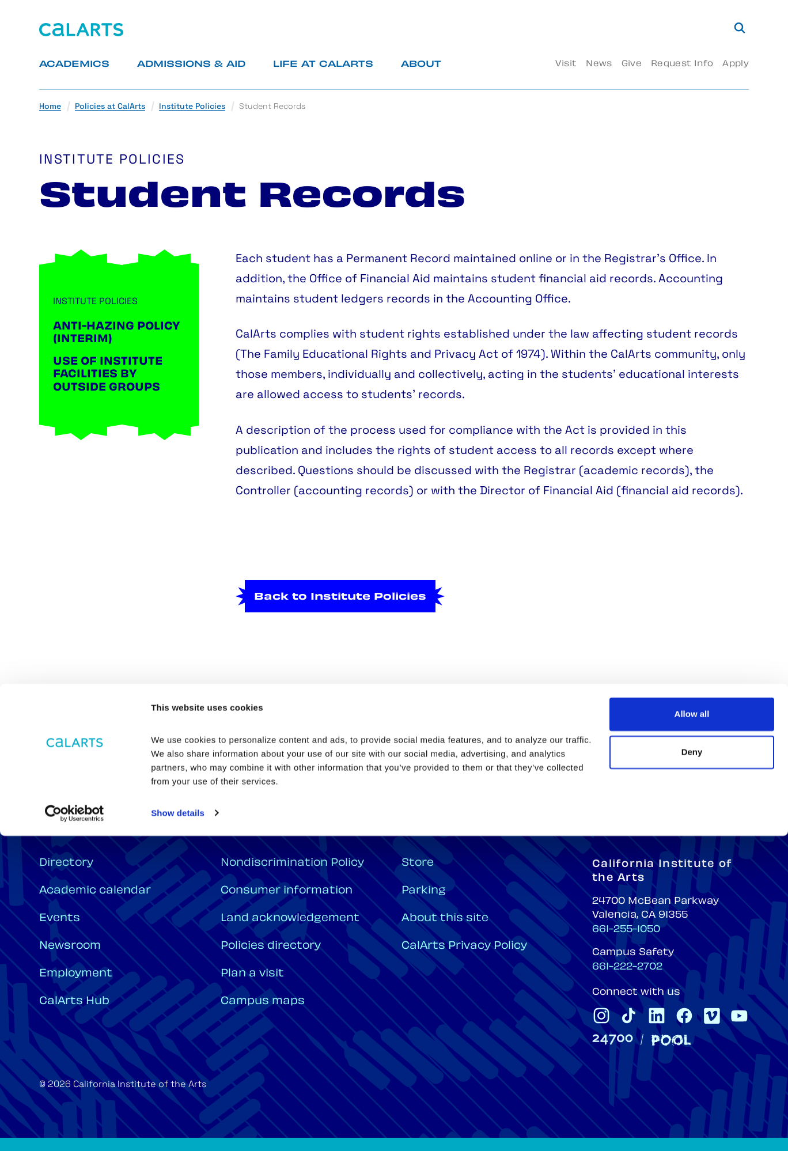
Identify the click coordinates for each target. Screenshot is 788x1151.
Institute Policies (192, 107)
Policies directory (271, 946)
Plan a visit (252, 974)
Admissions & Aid (191, 64)
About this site (444, 918)
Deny (692, 1067)
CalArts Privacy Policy (464, 946)
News (599, 64)
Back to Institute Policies (340, 642)
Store (417, 863)
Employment (75, 974)
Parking (423, 891)
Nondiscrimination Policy (292, 863)
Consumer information (287, 891)
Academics (74, 64)
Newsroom (70, 946)
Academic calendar (95, 891)
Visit (566, 64)
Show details (177, 1128)
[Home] (81, 29)
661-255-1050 (626, 929)
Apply (735, 64)
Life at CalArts (323, 64)
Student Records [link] (272, 107)
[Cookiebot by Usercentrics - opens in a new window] (74, 1128)
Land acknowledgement (290, 918)
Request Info (682, 64)
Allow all (692, 1030)
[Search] (739, 27)
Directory (66, 863)
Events (59, 918)
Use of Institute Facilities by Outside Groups (107, 375)
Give (632, 64)
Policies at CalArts (110, 107)
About (421, 64)
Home (50, 107)
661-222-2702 (627, 967)
